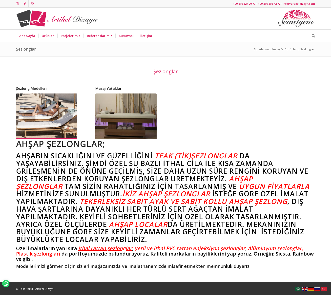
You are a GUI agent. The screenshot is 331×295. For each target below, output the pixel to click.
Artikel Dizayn (44, 289)
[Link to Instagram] (17, 3)
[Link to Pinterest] (32, 3)
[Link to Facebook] (24, 3)
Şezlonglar (26, 49)
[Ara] (312, 36)
